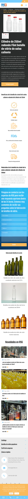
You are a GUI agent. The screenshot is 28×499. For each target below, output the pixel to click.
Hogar (5, 9)
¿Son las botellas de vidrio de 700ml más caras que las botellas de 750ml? (13, 363)
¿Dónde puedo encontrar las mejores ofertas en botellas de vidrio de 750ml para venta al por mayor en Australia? (13, 427)
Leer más (5, 367)
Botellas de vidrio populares (9, 444)
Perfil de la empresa (7, 448)
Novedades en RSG (14, 342)
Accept (16, 493)
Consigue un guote (10, 84)
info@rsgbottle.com (9, 468)
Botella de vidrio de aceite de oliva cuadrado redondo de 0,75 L (14, 279)
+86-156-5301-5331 (9, 476)
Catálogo (10, 9)
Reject (11, 493)
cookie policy (15, 491)
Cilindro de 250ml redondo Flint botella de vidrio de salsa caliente (14, 11)
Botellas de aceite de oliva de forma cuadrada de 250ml (14, 306)
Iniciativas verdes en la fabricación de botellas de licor (14, 395)
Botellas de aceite (20, 9)
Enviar (14, 244)
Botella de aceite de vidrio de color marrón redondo (14, 333)
